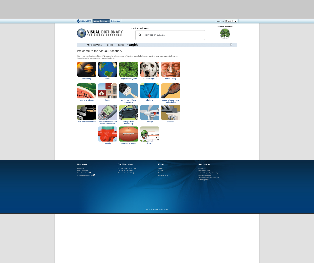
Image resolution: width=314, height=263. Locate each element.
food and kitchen (87, 100)
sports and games (128, 143)
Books (110, 45)
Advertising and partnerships (208, 173)
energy (150, 122)
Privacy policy (203, 180)
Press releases (82, 170)
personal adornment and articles (170, 101)
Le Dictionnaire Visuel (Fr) (127, 168)
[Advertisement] (145, 9)
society (108, 143)
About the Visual (94, 45)
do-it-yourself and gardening (128, 101)
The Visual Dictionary (125, 170)
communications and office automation (108, 123)
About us (80, 168)
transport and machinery (129, 123)
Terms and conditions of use (208, 177)
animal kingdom (150, 79)
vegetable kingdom (129, 79)
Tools (160, 173)
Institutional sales (204, 175)
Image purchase (204, 170)
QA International (83, 173)
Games (121, 45)
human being (170, 79)
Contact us (202, 168)
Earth (108, 79)
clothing (149, 100)
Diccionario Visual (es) (126, 173)
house (107, 100)
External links (163, 175)
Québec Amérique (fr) (85, 175)
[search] (169, 35)
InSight (160, 170)
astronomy (86, 79)
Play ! (149, 143)
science (170, 122)
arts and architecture (87, 122)
